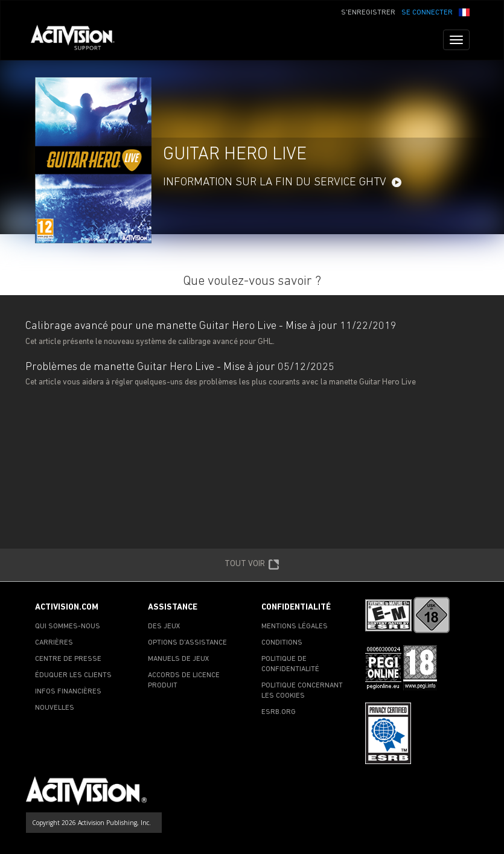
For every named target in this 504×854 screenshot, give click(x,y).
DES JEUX (164, 626)
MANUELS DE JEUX (178, 659)
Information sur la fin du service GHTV (274, 182)
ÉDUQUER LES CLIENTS (73, 675)
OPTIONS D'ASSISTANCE (187, 642)
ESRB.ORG (278, 712)
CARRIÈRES (54, 642)
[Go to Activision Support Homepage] (79, 40)
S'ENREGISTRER (368, 12)
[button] (464, 11)
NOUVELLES (54, 708)
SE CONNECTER (427, 12)
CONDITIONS (281, 642)
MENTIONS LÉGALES (294, 626)
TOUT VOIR (252, 565)
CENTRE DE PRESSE (68, 659)
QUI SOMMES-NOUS (67, 626)
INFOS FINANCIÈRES (68, 691)
